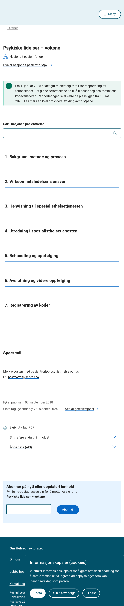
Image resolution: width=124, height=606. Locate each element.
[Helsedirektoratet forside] (8, 14)
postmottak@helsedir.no (23, 377)
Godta (37, 593)
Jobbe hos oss (20, 572)
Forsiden (12, 27)
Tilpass (91, 593)
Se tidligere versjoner (79, 409)
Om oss (15, 559)
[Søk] (115, 133)
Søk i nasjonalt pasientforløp (23, 124)
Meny (112, 14)
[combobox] (62, 133)
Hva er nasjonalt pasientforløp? (25, 65)
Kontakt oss (18, 584)
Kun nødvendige (64, 593)
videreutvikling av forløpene (73, 101)
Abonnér (68, 510)
